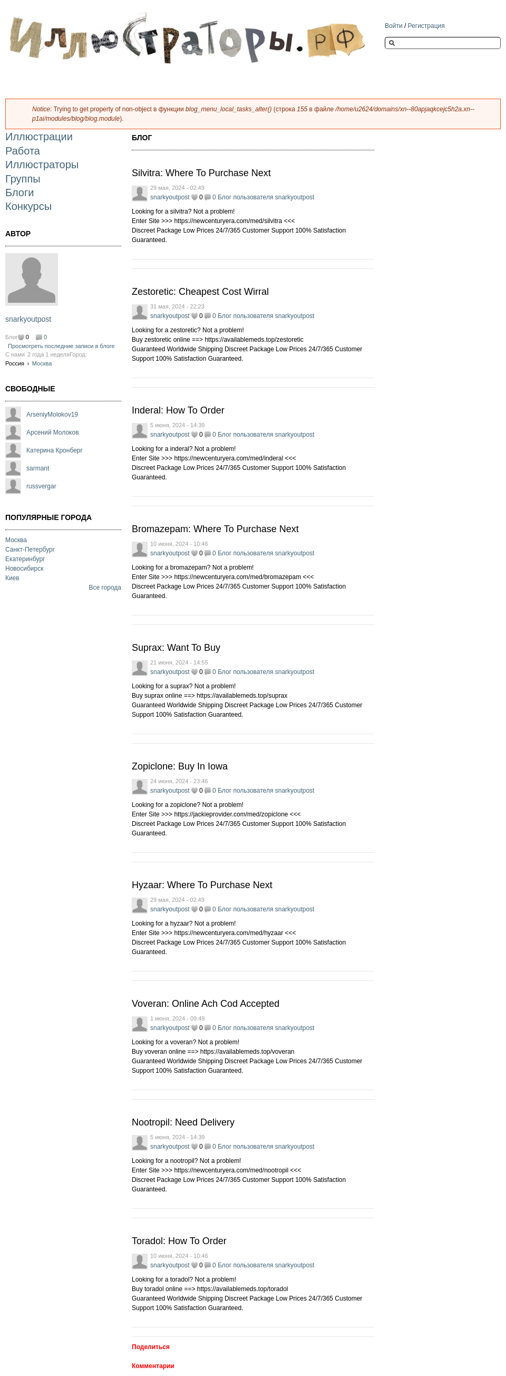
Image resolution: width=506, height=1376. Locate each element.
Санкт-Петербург (30, 549)
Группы (23, 179)
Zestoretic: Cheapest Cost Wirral (200, 291)
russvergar (41, 486)
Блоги (19, 192)
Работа (22, 151)
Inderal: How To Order (178, 410)
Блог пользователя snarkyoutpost (266, 197)
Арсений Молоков (52, 432)
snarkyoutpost (28, 319)
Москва (42, 363)
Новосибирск (24, 568)
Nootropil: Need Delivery (183, 1122)
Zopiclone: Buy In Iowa (180, 766)
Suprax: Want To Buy (176, 647)
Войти (394, 26)
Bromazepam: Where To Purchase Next (215, 529)
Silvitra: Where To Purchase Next (201, 173)
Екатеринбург (25, 559)
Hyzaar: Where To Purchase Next (202, 885)
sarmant (37, 468)
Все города (105, 587)
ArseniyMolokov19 (52, 414)
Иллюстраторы (42, 164)
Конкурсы (28, 206)
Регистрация (426, 26)
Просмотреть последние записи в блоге (61, 346)
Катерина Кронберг (54, 450)
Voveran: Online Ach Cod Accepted (205, 1003)
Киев (12, 578)
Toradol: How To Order (179, 1241)
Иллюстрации (39, 136)
